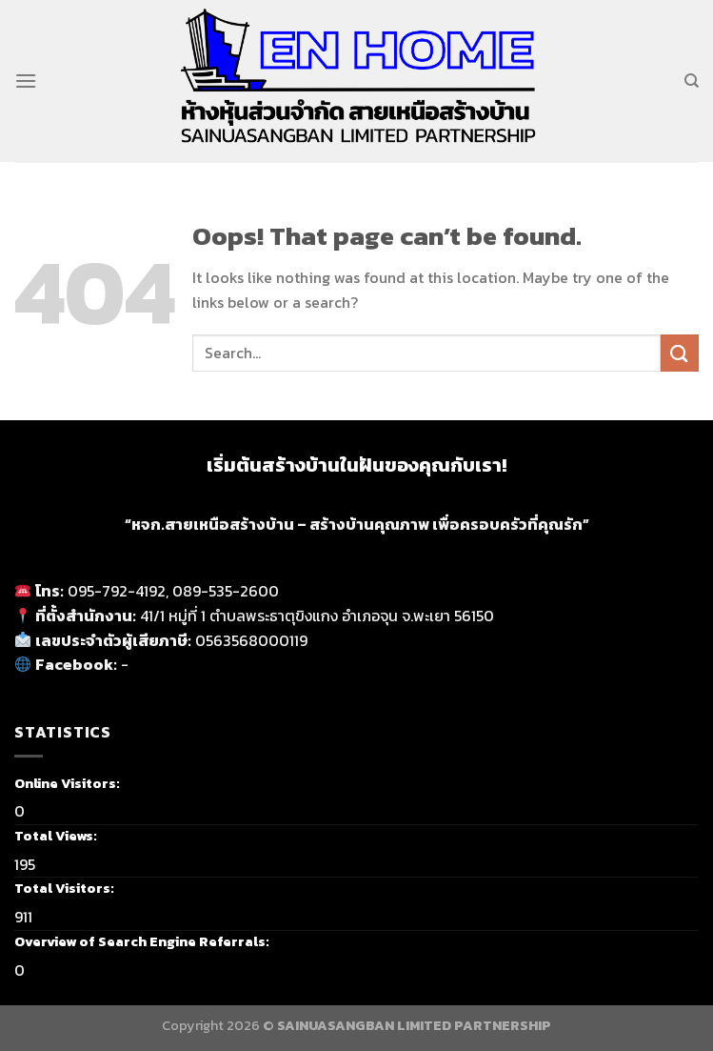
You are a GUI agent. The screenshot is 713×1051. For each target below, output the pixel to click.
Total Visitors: (65, 888)
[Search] (691, 81)
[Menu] (25, 80)
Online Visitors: (68, 783)
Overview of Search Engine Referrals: (143, 941)
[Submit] (680, 353)
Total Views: (57, 835)
